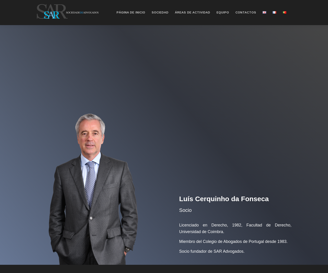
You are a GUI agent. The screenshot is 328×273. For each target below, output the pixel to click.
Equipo (223, 12)
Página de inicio (131, 12)
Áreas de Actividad (192, 12)
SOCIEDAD (160, 12)
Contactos (246, 12)
